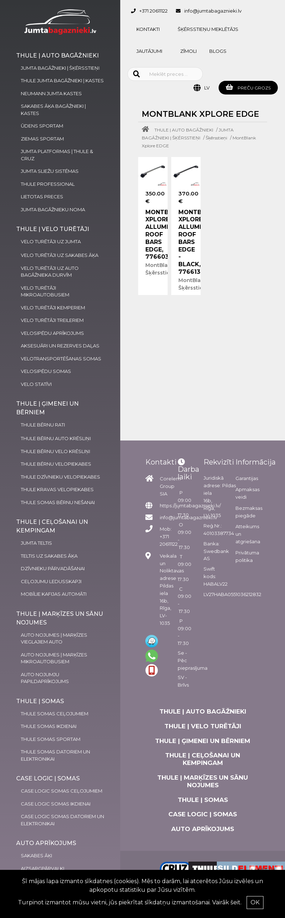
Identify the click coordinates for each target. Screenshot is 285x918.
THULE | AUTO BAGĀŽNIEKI (183, 130)
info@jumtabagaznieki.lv (213, 11)
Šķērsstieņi (216, 137)
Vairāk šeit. (227, 902)
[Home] (147, 130)
